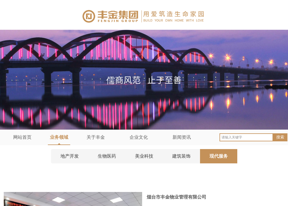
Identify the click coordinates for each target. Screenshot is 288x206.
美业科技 (144, 156)
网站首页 (22, 137)
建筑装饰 (181, 156)
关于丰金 (96, 137)
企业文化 (139, 137)
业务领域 (59, 137)
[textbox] (246, 137)
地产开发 (69, 156)
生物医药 (107, 156)
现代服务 (218, 156)
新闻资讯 (182, 137)
